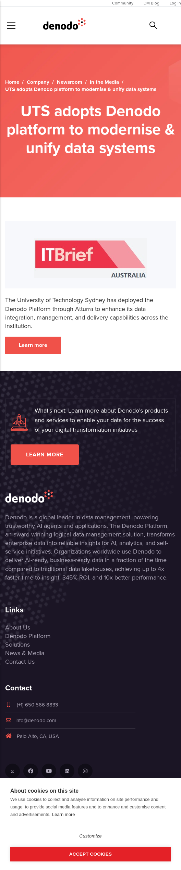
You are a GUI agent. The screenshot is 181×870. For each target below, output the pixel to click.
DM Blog (151, 3)
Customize (90, 836)
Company (38, 82)
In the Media (104, 82)
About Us (17, 627)
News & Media (24, 653)
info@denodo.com (30, 720)
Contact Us (20, 661)
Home (12, 82)
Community (122, 3)
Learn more (33, 345)
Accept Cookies (90, 854)
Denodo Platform (28, 636)
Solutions (17, 644)
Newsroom (69, 82)
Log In (175, 3)
